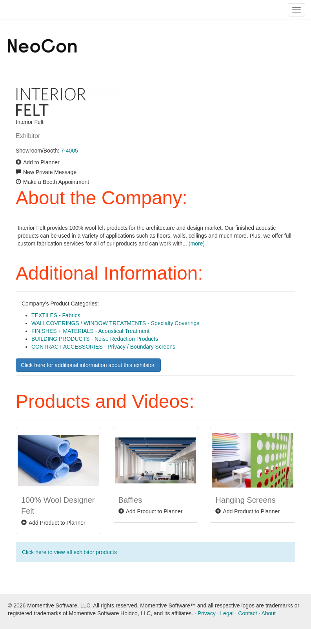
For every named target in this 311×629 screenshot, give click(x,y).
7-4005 (69, 150)
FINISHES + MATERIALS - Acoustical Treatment (90, 331)
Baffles (130, 500)
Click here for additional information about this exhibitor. (88, 365)
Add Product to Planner (57, 523)
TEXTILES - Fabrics (55, 315)
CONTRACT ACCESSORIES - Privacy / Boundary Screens (103, 347)
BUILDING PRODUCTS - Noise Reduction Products (94, 339)
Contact (247, 613)
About (268, 613)
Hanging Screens (245, 500)
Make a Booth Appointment (56, 182)
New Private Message (49, 172)
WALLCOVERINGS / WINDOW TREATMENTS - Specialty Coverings (115, 323)
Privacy (207, 613)
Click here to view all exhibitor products (69, 552)
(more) (197, 243)
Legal (226, 613)
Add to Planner (41, 162)
